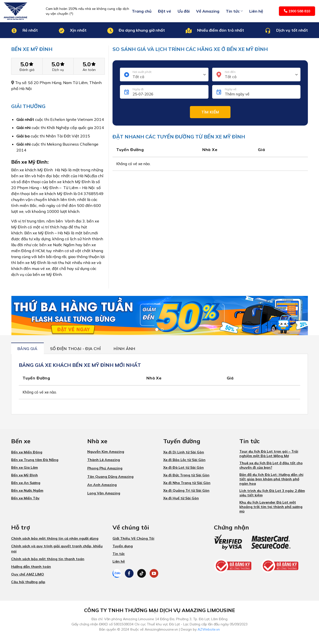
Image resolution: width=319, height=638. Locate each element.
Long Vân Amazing (103, 493)
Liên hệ (256, 11)
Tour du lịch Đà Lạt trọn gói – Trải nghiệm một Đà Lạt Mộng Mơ (268, 453)
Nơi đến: (230, 72)
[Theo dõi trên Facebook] (129, 573)
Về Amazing (207, 11)
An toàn (89, 70)
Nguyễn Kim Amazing (105, 451)
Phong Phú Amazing (104, 468)
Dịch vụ (58, 70)
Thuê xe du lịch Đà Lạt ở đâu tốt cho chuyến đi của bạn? (271, 465)
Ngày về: (231, 89)
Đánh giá (27, 70)
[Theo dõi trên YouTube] (154, 573)
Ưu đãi (184, 11)
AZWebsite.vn (209, 629)
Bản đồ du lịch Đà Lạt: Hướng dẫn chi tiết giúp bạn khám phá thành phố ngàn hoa (271, 479)
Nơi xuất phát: (142, 72)
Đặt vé (164, 11)
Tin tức (234, 11)
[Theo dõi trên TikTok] (141, 573)
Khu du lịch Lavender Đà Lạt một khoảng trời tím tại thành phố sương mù (270, 506)
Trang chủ (142, 11)
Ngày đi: (138, 89)
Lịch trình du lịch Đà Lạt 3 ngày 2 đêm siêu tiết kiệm (272, 492)
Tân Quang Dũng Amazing (110, 476)
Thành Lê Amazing (103, 460)
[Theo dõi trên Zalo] (117, 573)
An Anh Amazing (102, 485)
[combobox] (164, 74)
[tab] (27, 348)
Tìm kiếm (210, 112)
